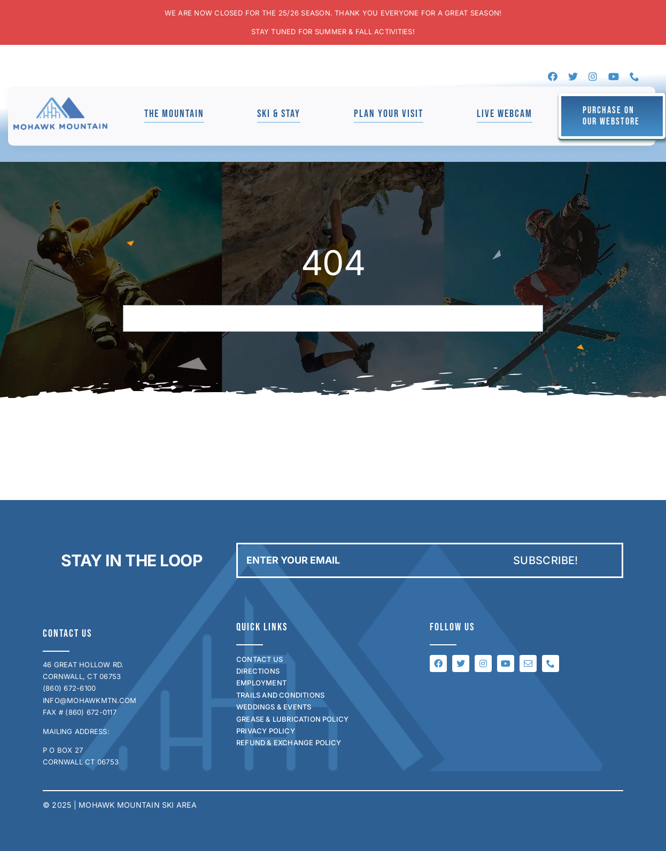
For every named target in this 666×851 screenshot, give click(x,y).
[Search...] (333, 318)
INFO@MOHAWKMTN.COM (89, 700)
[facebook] (552, 76)
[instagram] (592, 76)
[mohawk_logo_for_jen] (60, 101)
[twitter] (573, 76)
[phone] (634, 76)
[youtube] (613, 76)
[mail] (528, 663)
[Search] (136, 318)
